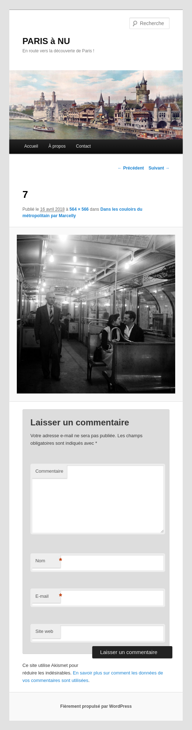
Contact (83, 146)
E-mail (47, 596)
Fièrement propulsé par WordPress (96, 706)
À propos (56, 146)
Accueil (31, 146)
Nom (47, 561)
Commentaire (49, 471)
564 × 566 (79, 209)
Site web (44, 631)
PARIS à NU (46, 41)
